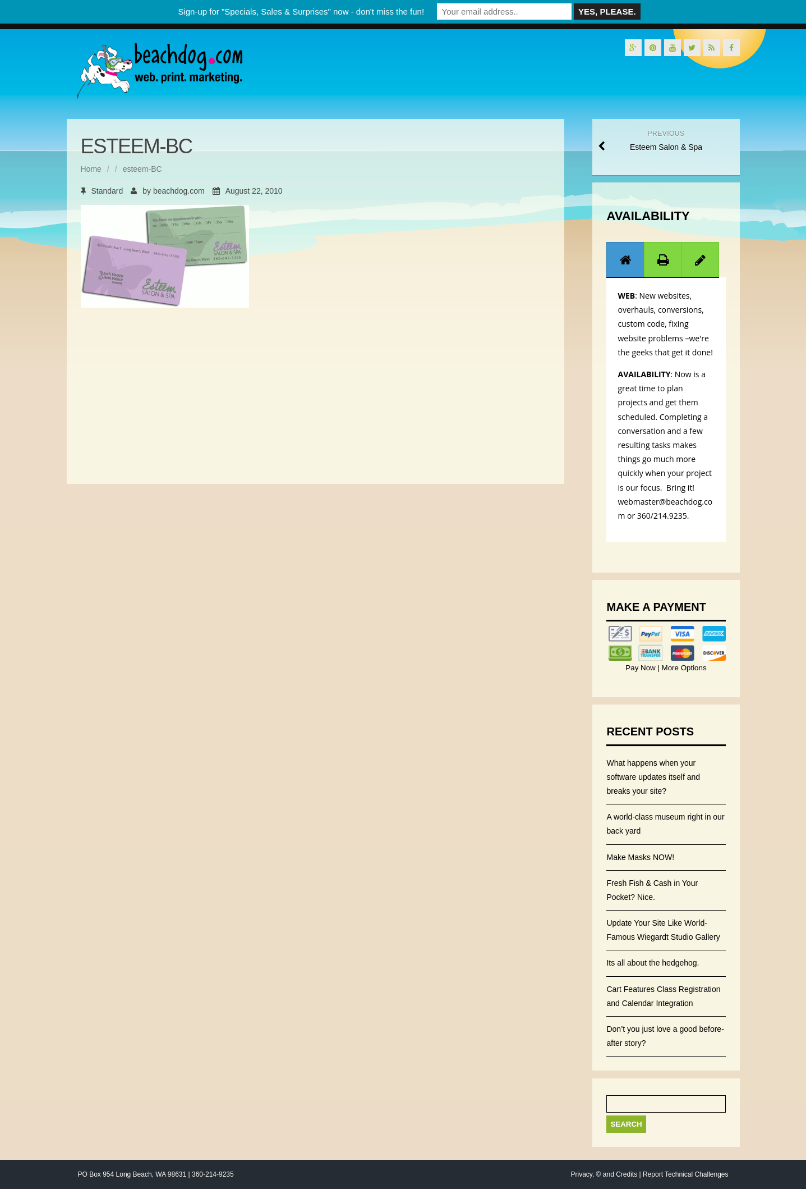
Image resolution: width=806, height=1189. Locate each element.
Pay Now (641, 668)
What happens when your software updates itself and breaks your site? (653, 776)
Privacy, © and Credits (603, 1174)
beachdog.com (179, 190)
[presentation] (625, 260)
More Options (683, 668)
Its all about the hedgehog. (652, 962)
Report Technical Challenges (686, 1174)
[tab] (625, 259)
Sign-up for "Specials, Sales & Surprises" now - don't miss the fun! (301, 11)
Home (91, 168)
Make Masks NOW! (640, 857)
